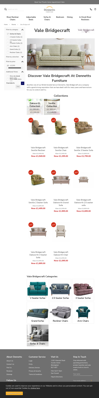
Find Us (9, 368)
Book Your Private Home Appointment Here (49, 2)
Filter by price (10, 61)
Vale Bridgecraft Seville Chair (61, 149)
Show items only (15, 76)
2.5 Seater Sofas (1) (15, 40)
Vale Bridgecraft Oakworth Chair (61, 253)
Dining (70, 17)
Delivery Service (34, 368)
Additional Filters (12, 72)
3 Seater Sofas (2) (16, 43)
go (22, 83)
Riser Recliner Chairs (13, 18)
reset (18, 86)
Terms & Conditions (35, 374)
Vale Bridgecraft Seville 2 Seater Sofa (38, 201)
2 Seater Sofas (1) (16, 37)
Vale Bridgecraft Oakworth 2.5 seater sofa (83, 202)
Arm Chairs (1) (14, 46)
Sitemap (9, 374)
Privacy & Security (35, 371)
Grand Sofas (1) (15, 49)
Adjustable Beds (31, 18)
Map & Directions (57, 377)
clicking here (35, 388)
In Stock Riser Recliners (85, 18)
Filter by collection (12, 57)
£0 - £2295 (11, 65)
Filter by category (12, 30)
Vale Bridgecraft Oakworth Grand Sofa (61, 202)
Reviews (9, 371)
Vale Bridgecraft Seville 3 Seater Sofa (83, 149)
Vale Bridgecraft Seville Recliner (38, 149)
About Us (9, 361)
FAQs (31, 364)
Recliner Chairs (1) (16, 52)
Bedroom (60, 17)
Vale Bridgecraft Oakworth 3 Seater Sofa (38, 255)
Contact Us (10, 364)
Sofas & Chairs (47, 18)
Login (30, 361)
